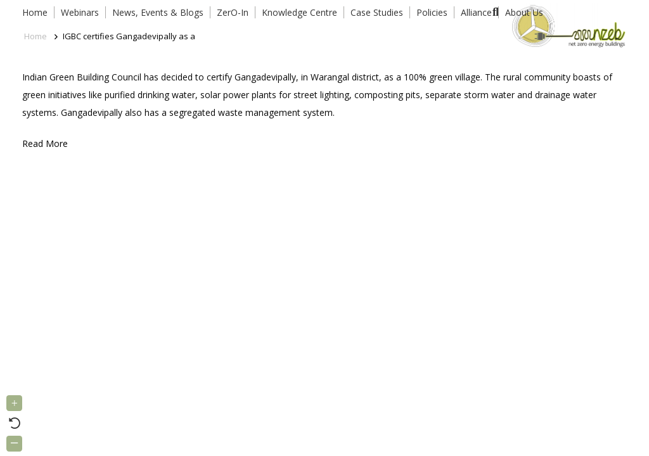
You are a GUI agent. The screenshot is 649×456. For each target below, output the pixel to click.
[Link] (566, 25)
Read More (45, 143)
